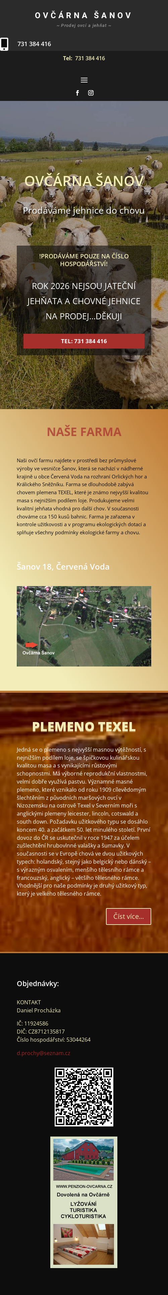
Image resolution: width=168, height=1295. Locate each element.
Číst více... (128, 916)
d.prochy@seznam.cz (43, 1053)
